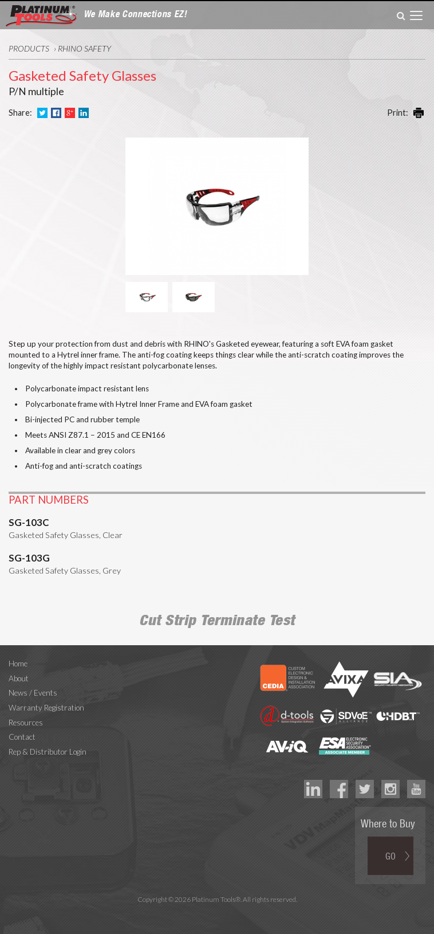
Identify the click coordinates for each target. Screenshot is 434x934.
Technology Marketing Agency (217, 912)
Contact (22, 736)
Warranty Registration (46, 707)
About (19, 678)
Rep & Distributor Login (47, 751)
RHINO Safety (84, 48)
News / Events (33, 692)
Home (18, 663)
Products (29, 48)
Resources (26, 722)
